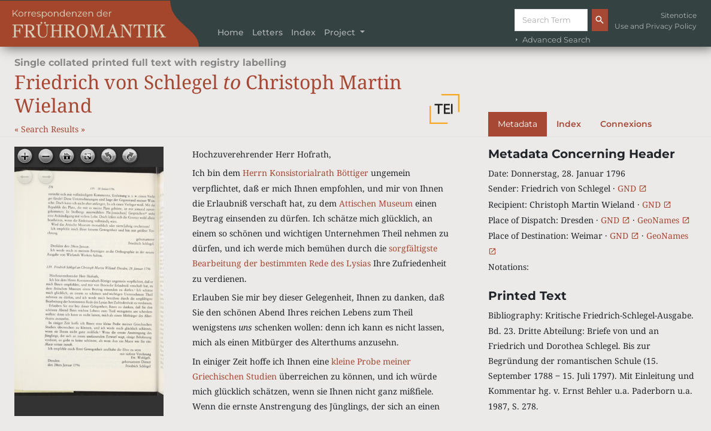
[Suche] (551, 20)
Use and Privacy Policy (656, 26)
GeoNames (663, 220)
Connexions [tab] (626, 124)
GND (632, 188)
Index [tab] (568, 124)
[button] (444, 109)
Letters (267, 32)
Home (230, 32)
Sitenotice (679, 15)
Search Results (51, 129)
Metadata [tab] (517, 124)
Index (303, 32)
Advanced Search (552, 39)
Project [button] (341, 32)
